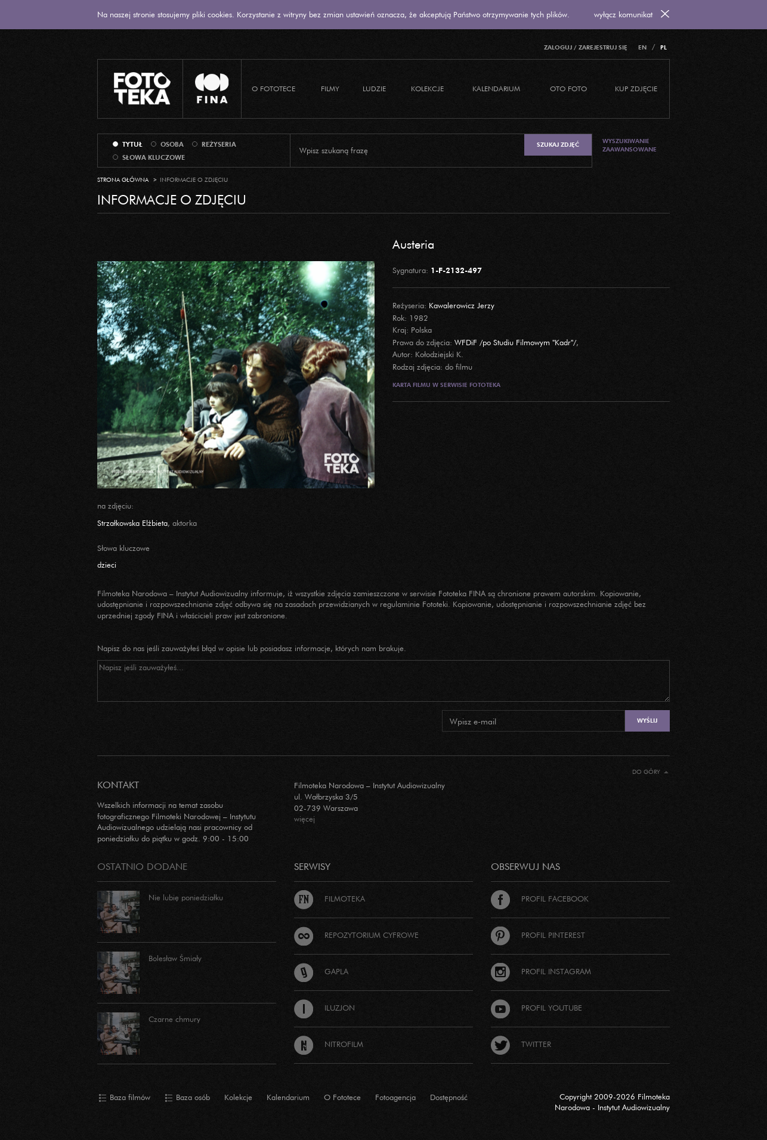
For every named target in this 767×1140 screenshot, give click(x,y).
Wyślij (647, 720)
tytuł (132, 144)
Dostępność (449, 1097)
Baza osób (187, 1097)
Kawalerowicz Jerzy (461, 305)
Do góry (650, 772)
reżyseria (219, 144)
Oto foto (568, 88)
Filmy (330, 88)
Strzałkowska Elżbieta (132, 523)
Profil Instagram (541, 971)
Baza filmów (124, 1097)
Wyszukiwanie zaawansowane (629, 145)
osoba (172, 144)
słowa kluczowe (153, 157)
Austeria (413, 244)
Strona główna (123, 180)
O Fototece (273, 88)
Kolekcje (427, 88)
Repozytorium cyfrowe (356, 935)
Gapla (321, 971)
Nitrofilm (328, 1044)
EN (642, 47)
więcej (304, 818)
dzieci (106, 564)
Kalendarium (496, 88)
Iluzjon (324, 1007)
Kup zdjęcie (636, 88)
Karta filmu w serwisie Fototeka (446, 385)
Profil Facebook (540, 898)
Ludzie (374, 88)
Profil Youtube (536, 1007)
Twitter (521, 1044)
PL (663, 47)
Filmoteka (329, 898)
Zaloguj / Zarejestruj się (585, 47)
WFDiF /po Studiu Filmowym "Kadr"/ (515, 342)
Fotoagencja (395, 1097)
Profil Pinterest (538, 935)
